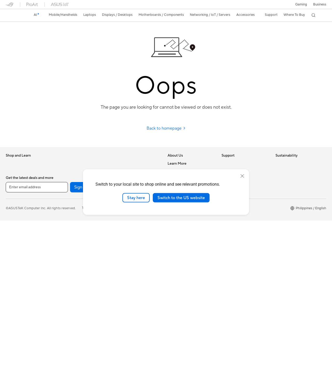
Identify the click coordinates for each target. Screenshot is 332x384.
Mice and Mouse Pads (129, 234)
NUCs (64, 171)
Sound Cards (69, 257)
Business (319, 4)
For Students (15, 210)
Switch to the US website (181, 197)
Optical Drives (70, 241)
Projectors (14, 242)
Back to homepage (166, 128)
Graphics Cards (71, 210)
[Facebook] (126, 350)
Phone (11, 171)
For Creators (15, 203)
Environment (285, 171)
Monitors (13, 234)
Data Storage (69, 249)
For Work (13, 195)
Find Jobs (175, 233)
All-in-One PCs (17, 250)
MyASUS (229, 218)
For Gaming (15, 218)
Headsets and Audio (128, 242)
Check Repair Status (237, 163)
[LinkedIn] (160, 350)
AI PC (172, 249)
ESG (278, 163)
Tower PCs (67, 163)
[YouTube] (110, 350)
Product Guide (179, 304)
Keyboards (121, 226)
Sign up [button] (81, 350)
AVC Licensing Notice (184, 288)
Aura (171, 327)
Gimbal (118, 249)
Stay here (136, 197)
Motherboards (70, 202)
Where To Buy (178, 226)
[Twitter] (143, 350)
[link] (14, 15)
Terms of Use (92, 371)
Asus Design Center (183, 265)
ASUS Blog (176, 296)
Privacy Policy (118, 371)
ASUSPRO (176, 272)
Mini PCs (66, 179)
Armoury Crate (179, 319)
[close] (242, 176)
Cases (64, 218)
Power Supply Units (74, 234)
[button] (301, 4)
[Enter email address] (37, 350)
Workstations (69, 187)
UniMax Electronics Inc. (186, 218)
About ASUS (177, 163)
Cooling (65, 226)
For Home (13, 187)
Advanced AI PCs (181, 257)
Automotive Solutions (184, 280)
